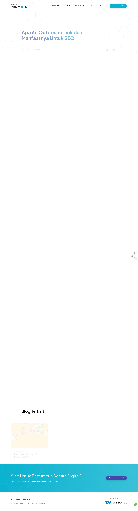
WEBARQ (41, 503)
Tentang (55, 6)
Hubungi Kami (118, 6)
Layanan (67, 6)
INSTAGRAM (15, 499)
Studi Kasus (80, 6)
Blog (91, 6)
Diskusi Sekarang (116, 478)
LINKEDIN (26, 499)
